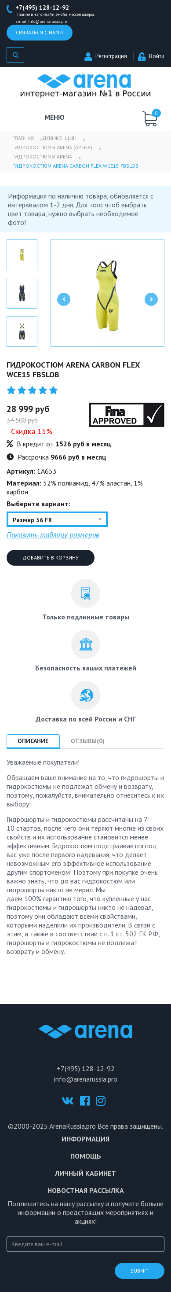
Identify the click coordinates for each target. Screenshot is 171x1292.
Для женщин (59, 138)
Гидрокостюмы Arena (42, 156)
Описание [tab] (33, 741)
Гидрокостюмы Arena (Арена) (52, 147)
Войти (151, 56)
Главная (23, 138)
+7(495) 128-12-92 (42, 7)
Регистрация (105, 56)
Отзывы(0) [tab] (88, 741)
